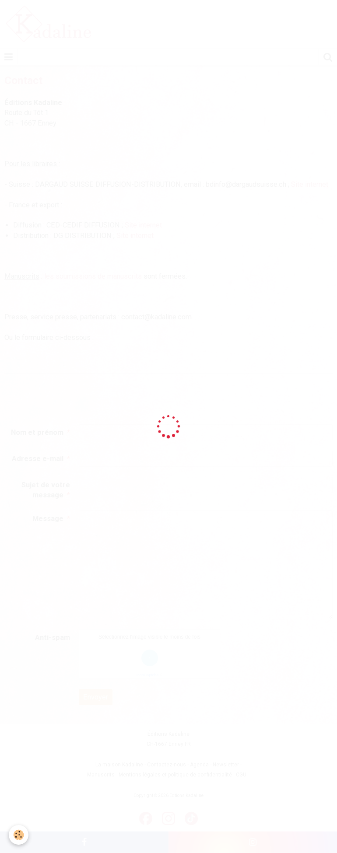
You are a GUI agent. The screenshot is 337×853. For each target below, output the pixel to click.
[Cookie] (18, 835)
